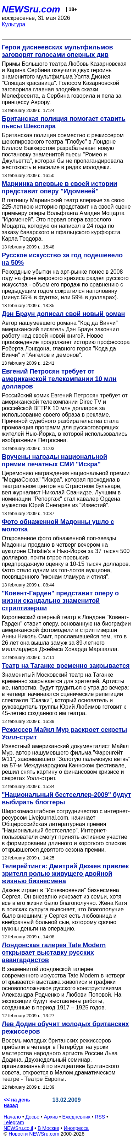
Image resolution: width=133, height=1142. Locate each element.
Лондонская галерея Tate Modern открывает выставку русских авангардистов (54, 953)
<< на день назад (17, 1102)
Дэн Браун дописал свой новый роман (63, 313)
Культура (14, 24)
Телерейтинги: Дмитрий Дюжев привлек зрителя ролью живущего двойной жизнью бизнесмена (65, 874)
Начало (12, 1117)
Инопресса (76, 1128)
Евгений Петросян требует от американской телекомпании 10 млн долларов (59, 379)
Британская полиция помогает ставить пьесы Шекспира (63, 122)
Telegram (14, 1122)
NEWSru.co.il (18, 1128)
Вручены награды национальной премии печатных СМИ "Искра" (54, 460)
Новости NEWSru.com (34, 1134)
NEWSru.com (31, 9)
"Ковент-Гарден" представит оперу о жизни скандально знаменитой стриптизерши (60, 601)
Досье (32, 1117)
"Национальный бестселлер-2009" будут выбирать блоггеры (66, 798)
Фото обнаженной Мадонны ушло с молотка (58, 525)
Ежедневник (76, 1117)
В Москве (48, 1128)
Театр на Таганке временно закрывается (65, 665)
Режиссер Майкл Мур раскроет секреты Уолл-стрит (64, 733)
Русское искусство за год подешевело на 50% (62, 259)
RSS (100, 1117)
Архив (51, 1117)
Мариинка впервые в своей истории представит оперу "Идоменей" (59, 187)
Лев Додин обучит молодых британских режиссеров (65, 1027)
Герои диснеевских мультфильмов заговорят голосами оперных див (57, 51)
